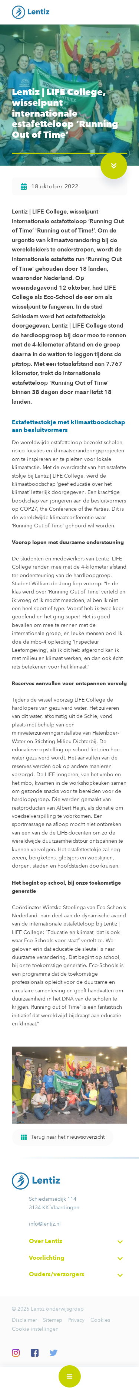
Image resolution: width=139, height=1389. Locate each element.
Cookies (100, 1320)
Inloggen (123, 1378)
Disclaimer (24, 1320)
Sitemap (52, 1320)
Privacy (76, 1320)
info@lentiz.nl (45, 1223)
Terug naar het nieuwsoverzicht (63, 1137)
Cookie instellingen (35, 1329)
